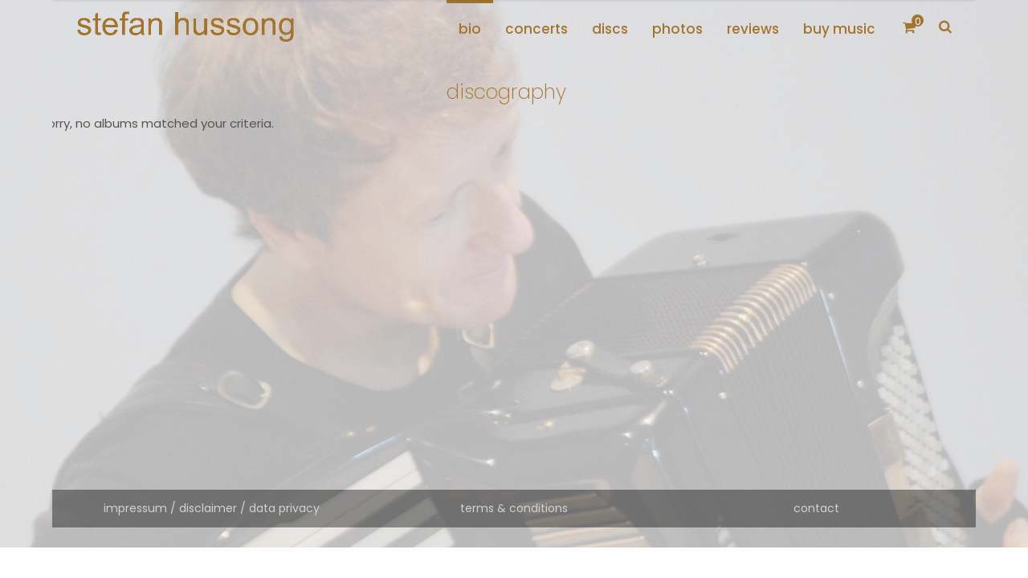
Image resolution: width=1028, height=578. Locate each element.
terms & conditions (514, 508)
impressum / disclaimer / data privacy (212, 508)
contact (816, 508)
